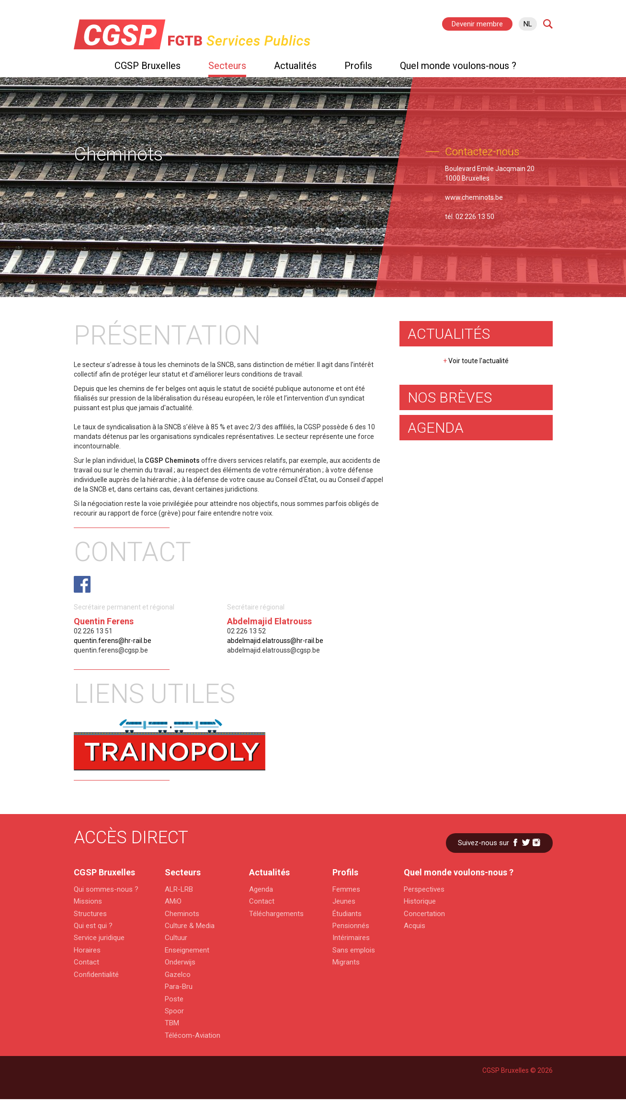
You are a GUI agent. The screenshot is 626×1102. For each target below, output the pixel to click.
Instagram (536, 842)
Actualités (295, 65)
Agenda (261, 889)
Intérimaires (351, 937)
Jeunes (343, 901)
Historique (420, 901)
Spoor (174, 1011)
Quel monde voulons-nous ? (458, 65)
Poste (174, 999)
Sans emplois (353, 950)
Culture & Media (190, 925)
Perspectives (424, 889)
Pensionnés (350, 925)
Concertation (424, 913)
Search (548, 24)
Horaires (87, 950)
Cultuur (176, 937)
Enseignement (187, 950)
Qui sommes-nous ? (105, 889)
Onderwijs (180, 962)
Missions (88, 901)
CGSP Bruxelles (147, 65)
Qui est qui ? (93, 925)
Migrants (346, 962)
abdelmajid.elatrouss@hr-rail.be (275, 640)
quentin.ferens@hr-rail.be (112, 640)
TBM (172, 1023)
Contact (86, 962)
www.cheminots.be (474, 197)
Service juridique (99, 937)
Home (78, 68)
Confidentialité (96, 974)
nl (528, 24)
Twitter (526, 842)
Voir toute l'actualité (476, 361)
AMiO (173, 901)
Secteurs (227, 65)
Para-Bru (179, 986)
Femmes (346, 889)
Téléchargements (276, 913)
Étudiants (347, 913)
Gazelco (178, 974)
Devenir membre (477, 24)
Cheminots (182, 913)
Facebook (515, 842)
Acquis (414, 925)
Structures (90, 913)
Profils (358, 65)
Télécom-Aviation (192, 1035)
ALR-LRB (179, 889)
